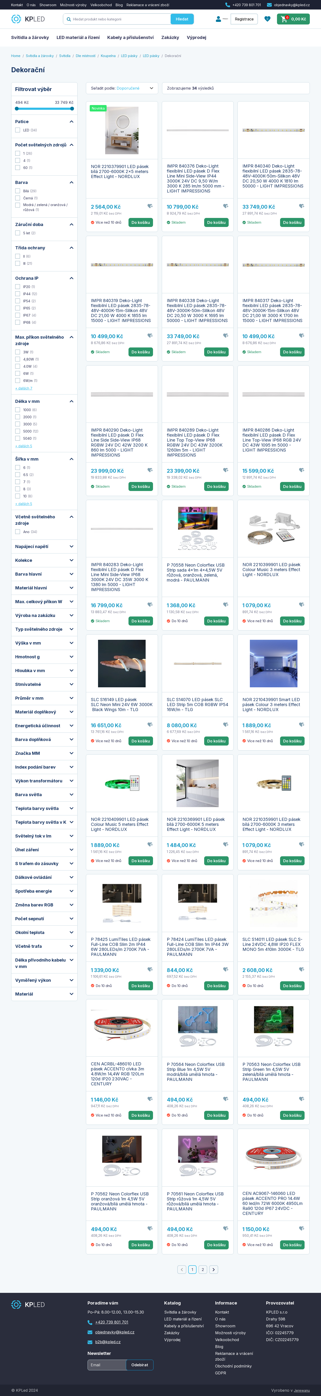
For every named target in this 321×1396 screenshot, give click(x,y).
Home (15, 56)
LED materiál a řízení (78, 37)
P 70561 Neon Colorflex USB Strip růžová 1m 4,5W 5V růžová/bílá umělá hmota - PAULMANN (195, 1201)
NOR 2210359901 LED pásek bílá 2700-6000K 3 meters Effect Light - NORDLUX (271, 824)
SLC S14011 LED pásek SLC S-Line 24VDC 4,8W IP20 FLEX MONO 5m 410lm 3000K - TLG (273, 944)
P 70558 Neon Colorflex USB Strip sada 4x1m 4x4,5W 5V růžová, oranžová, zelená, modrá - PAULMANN (196, 572)
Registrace (244, 19)
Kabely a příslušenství (130, 37)
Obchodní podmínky (233, 1366)
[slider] (17, 109)
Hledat (175, 19)
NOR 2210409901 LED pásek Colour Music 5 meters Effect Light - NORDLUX (120, 824)
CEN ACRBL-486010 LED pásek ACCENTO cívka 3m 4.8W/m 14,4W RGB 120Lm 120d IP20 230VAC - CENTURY (117, 1073)
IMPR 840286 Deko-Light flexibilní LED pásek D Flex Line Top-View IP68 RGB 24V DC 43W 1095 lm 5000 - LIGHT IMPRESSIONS (271, 440)
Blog (119, 5)
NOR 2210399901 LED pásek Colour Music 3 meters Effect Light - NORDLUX (271, 569)
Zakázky (170, 37)
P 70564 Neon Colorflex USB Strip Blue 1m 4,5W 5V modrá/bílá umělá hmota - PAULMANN (196, 1072)
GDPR (220, 1373)
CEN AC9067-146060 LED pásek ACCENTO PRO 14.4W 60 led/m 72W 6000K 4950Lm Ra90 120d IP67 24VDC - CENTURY (272, 1203)
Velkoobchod (101, 5)
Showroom (48, 5)
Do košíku (141, 222)
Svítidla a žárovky (30, 37)
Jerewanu (300, 1390)
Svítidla (64, 56)
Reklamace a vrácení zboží (148, 5)
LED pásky (129, 56)
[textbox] (109, 19)
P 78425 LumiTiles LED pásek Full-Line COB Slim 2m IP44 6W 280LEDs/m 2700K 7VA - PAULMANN (121, 947)
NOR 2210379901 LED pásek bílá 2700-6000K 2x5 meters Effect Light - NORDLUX (120, 171)
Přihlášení (218, 19)
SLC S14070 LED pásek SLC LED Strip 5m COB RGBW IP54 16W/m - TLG (197, 704)
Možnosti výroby (73, 5)
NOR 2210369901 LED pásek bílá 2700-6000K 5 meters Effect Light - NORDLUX (196, 824)
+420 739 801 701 (246, 5)
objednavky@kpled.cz (292, 5)
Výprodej (196, 37)
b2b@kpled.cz (108, 1341)
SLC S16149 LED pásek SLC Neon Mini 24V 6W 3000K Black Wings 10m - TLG (122, 704)
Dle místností (85, 56)
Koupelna (108, 56)
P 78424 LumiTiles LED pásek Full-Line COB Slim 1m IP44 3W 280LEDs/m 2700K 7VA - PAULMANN (198, 947)
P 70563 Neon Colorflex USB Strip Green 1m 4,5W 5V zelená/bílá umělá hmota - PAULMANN (271, 1072)
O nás (31, 5)
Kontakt (17, 5)
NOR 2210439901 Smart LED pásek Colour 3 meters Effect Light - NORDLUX (271, 704)
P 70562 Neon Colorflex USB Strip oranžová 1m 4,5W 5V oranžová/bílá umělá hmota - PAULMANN (120, 1201)
